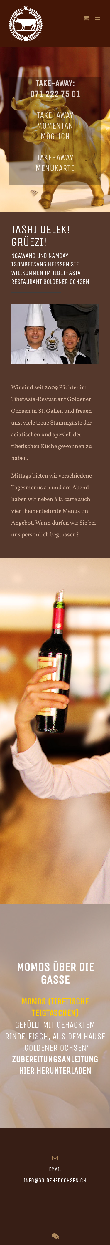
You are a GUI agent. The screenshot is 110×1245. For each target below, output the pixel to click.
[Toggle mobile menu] (98, 18)
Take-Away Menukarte (55, 163)
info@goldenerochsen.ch (55, 1180)
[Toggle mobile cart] (86, 18)
